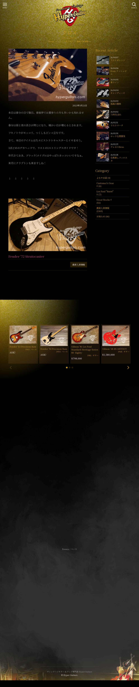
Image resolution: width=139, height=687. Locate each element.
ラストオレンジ (118, 60)
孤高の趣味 (116, 103)
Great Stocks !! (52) (104, 201)
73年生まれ (116, 114)
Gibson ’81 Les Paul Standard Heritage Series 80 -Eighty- (84, 349)
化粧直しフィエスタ (119, 159)
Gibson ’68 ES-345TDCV (114, 348)
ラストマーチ (117, 125)
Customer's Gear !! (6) (105, 184)
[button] (67, 367)
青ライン (115, 82)
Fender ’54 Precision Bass (53, 348)
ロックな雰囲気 (118, 136)
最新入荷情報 (78, 264)
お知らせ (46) (103, 216)
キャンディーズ (118, 92)
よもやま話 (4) (103, 177)
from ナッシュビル (119, 72)
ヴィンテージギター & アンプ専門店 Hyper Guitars (69, 671)
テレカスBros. (117, 146)
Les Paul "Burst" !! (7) (105, 193)
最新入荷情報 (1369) (103, 209)
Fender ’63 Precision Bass (22, 346)
